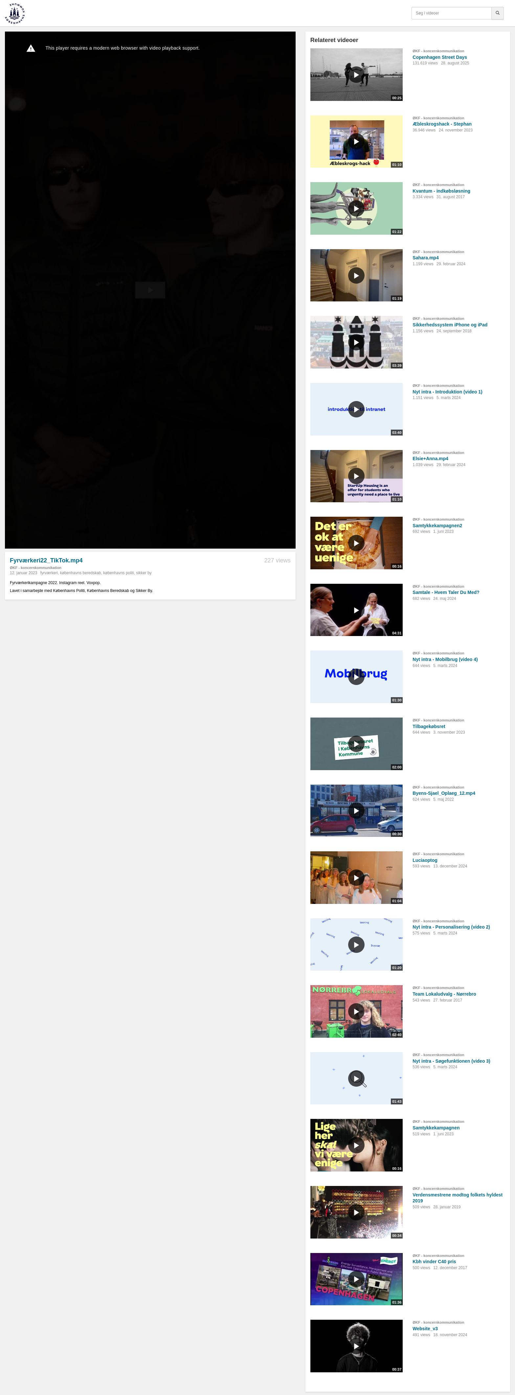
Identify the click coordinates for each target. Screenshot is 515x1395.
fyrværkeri (49, 573)
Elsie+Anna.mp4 (430, 458)
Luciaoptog (425, 860)
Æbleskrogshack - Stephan (442, 124)
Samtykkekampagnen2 (437, 525)
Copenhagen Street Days (440, 57)
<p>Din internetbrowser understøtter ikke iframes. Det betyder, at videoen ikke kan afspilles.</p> (150, 290)
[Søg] (497, 13)
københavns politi (118, 573)
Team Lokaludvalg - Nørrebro (444, 994)
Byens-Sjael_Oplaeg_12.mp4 (444, 793)
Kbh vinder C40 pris (434, 1261)
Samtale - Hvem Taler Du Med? (446, 592)
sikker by (143, 573)
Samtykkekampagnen (436, 1127)
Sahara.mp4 (425, 257)
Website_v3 (425, 1328)
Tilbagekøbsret (429, 726)
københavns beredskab (80, 573)
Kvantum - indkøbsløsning (441, 191)
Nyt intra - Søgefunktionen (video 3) (451, 1061)
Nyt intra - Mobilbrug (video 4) (445, 659)
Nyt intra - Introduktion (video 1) (447, 391)
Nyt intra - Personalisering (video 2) (451, 927)
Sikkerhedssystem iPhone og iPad (450, 324)
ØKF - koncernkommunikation (35, 568)
